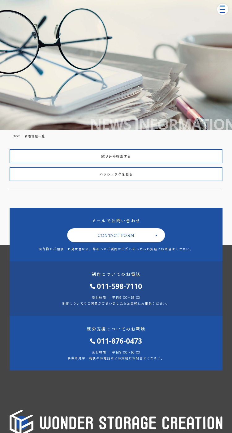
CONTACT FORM (115, 235)
